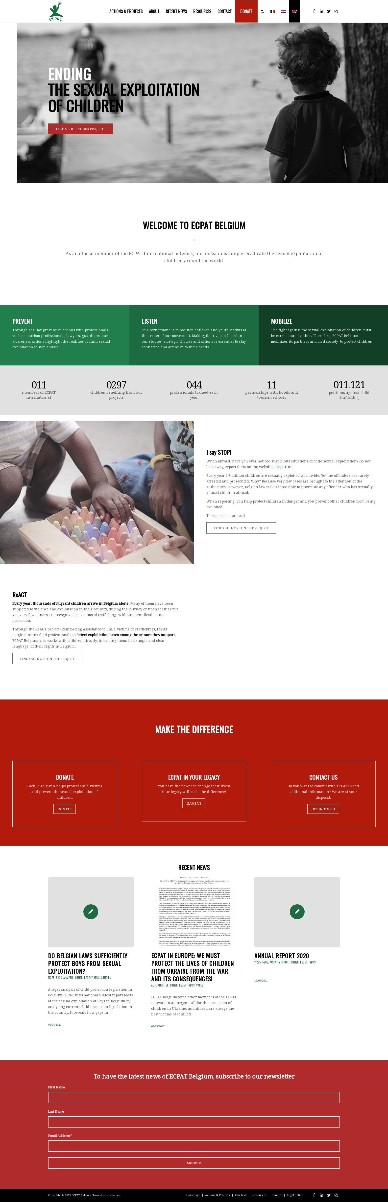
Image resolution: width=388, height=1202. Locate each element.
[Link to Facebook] (314, 11)
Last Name (56, 1111)
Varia (199, 985)
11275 (51, 978)
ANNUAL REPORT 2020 (281, 955)
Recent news (92, 978)
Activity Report (280, 962)
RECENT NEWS (194, 867)
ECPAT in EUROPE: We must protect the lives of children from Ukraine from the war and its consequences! (192, 967)
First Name (56, 1087)
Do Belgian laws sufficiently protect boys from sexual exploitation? (87, 963)
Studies (106, 978)
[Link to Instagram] (336, 11)
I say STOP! (282, 467)
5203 (59, 978)
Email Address (60, 1136)
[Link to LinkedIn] (321, 11)
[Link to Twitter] (329, 11)
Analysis (68, 978)
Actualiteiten (160, 985)
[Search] (262, 11)
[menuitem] (126, 11)
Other (79, 978)
